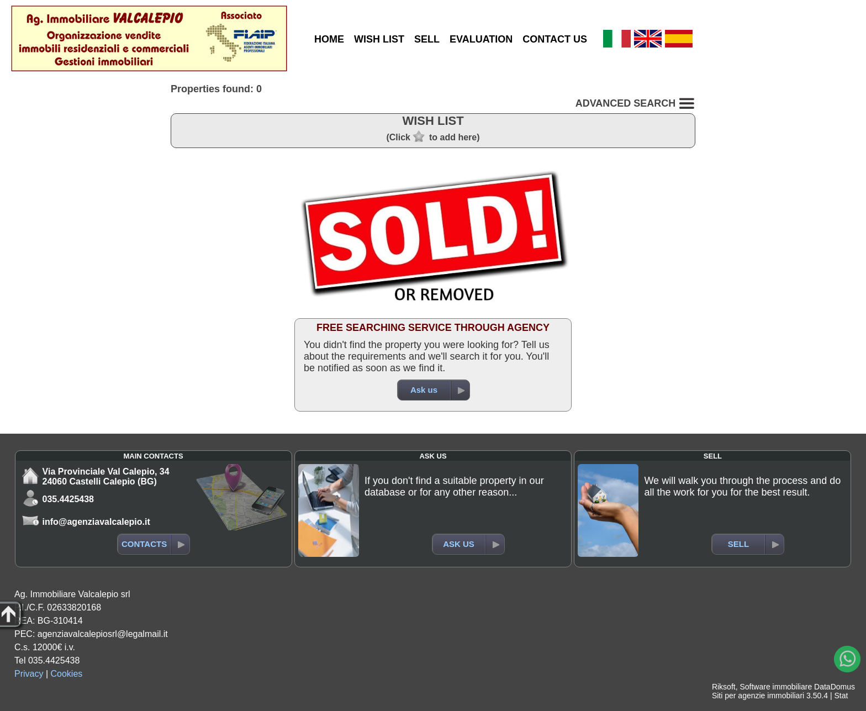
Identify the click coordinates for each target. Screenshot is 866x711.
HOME (329, 39)
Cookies (67, 673)
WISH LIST (379, 39)
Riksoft (724, 686)
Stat (841, 695)
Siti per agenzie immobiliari (758, 695)
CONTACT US (554, 39)
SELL (427, 39)
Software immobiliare (776, 686)
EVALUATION (481, 39)
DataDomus (834, 686)
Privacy (28, 673)
